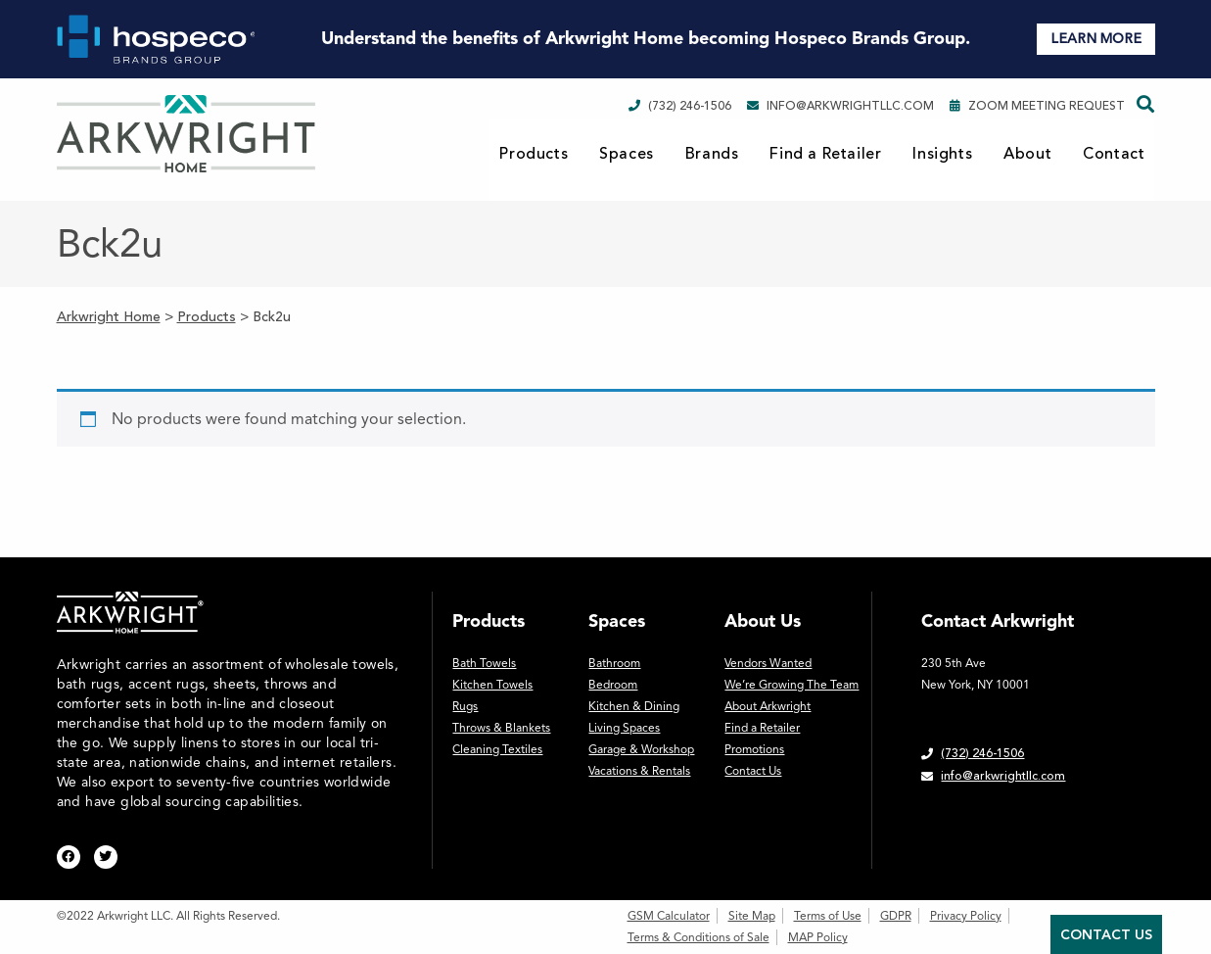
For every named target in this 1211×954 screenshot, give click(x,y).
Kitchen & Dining (633, 706)
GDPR (895, 916)
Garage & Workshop (641, 749)
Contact (1113, 154)
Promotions (754, 749)
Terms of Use (828, 916)
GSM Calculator (669, 916)
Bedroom (612, 685)
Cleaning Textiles (497, 749)
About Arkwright (767, 706)
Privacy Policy (965, 916)
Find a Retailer (825, 154)
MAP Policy (818, 937)
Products (533, 154)
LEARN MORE (1095, 38)
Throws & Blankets (501, 728)
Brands (712, 154)
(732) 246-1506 (680, 106)
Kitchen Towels (492, 685)
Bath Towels (484, 663)
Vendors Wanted (768, 663)
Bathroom (614, 663)
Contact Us (752, 771)
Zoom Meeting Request (1037, 106)
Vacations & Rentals (639, 771)
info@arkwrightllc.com (840, 106)
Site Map (751, 916)
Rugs (465, 706)
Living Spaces (624, 728)
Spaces (626, 154)
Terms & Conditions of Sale (698, 937)
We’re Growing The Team (791, 685)
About (1027, 154)
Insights (942, 154)
